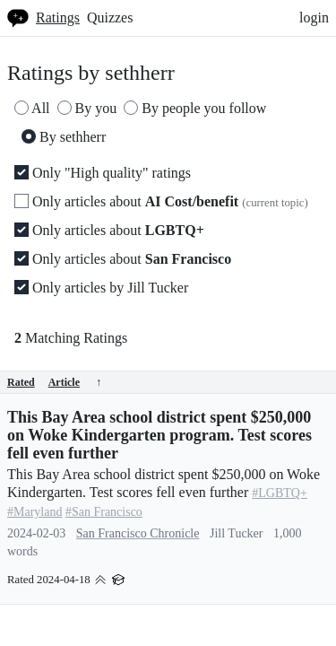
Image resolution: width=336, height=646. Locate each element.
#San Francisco (103, 512)
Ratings (58, 17)
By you (87, 108)
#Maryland (34, 512)
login (314, 17)
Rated (21, 382)
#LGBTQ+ (279, 493)
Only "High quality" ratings (102, 172)
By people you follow (195, 108)
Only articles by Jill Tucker (101, 287)
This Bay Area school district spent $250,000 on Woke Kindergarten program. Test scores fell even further (159, 435)
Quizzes (110, 17)
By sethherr (64, 136)
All (32, 108)
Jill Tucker (236, 533)
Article (74, 382)
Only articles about (161, 201)
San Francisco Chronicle (138, 533)
